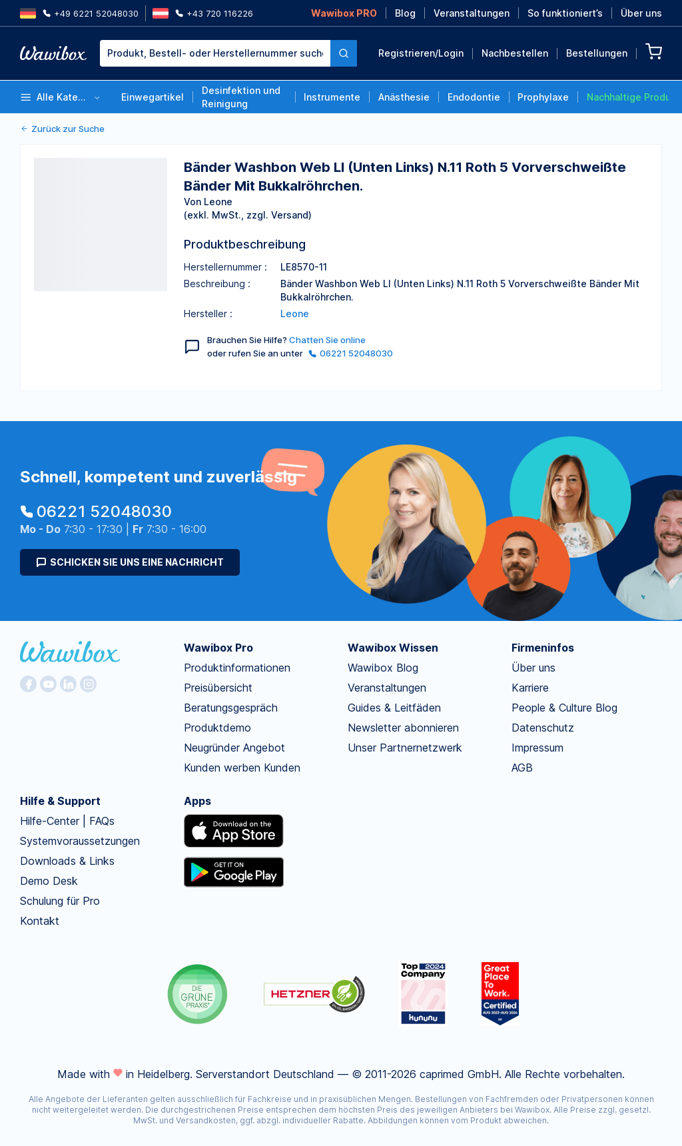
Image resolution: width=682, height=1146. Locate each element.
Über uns (641, 13)
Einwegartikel (152, 97)
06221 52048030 (350, 353)
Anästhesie (404, 97)
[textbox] (215, 53)
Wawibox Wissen (393, 647)
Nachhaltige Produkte (628, 97)
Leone (294, 313)
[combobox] (228, 53)
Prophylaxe (543, 97)
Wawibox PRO (344, 13)
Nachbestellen (515, 53)
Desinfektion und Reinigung (241, 97)
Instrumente (332, 97)
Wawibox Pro (218, 647)
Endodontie (474, 97)
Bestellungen (596, 53)
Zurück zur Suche (62, 128)
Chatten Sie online (327, 339)
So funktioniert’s (565, 13)
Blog (405, 13)
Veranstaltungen (472, 13)
